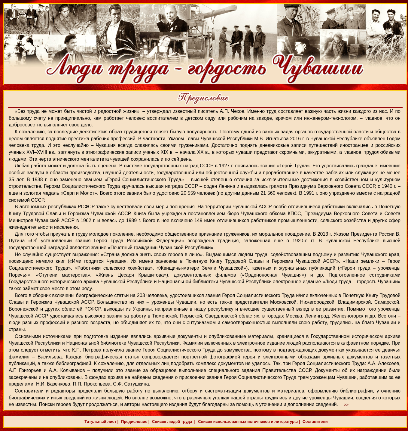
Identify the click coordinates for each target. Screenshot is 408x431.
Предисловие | (134, 421)
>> (346, 404)
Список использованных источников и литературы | (249, 421)
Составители (314, 421)
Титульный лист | (101, 421)
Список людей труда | (173, 421)
